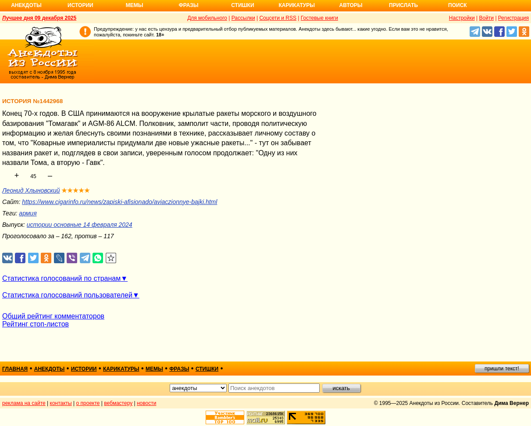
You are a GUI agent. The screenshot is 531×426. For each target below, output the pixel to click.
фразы (179, 369)
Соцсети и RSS (277, 18)
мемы (154, 369)
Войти (486, 18)
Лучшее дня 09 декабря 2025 (39, 18)
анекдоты (49, 369)
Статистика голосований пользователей (67, 295)
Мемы (134, 5)
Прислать (403, 5)
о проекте (88, 403)
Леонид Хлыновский (31, 190)
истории (84, 369)
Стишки (242, 5)
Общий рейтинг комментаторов (53, 316)
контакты (61, 403)
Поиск (457, 5)
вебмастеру (118, 403)
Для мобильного (207, 18)
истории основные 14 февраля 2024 (79, 224)
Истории (80, 5)
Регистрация (513, 18)
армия (27, 213)
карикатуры (121, 369)
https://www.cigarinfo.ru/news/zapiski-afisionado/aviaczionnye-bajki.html (119, 201)
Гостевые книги (319, 18)
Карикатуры (296, 5)
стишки (207, 369)
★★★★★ (75, 190)
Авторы (351, 5)
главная (15, 369)
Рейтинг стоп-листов (35, 324)
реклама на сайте (24, 403)
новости (146, 403)
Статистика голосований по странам (61, 278)
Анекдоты (26, 5)
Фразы (188, 5)
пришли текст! (502, 368)
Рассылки (243, 18)
